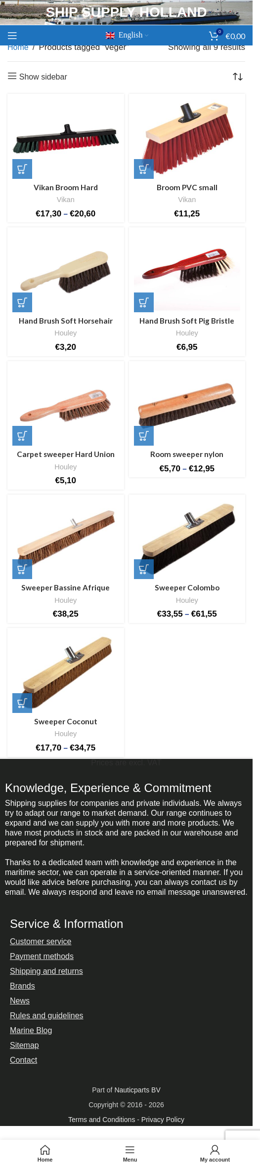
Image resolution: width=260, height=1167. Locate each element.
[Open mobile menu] (12, 35)
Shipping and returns (46, 971)
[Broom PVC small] (187, 138)
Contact (23, 1060)
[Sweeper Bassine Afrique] (65, 539)
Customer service (40, 941)
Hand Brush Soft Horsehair (66, 320)
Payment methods (42, 956)
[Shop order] (237, 76)
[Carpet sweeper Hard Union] (65, 406)
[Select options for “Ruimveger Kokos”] (22, 703)
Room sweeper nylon (186, 454)
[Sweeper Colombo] (187, 539)
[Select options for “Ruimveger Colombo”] (144, 569)
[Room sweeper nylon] (187, 406)
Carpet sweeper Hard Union (66, 454)
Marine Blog (31, 1030)
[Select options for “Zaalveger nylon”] (144, 436)
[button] (144, 169)
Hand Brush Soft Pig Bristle (186, 320)
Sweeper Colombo (187, 587)
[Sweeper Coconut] (65, 672)
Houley (65, 333)
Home (18, 47)
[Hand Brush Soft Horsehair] (65, 272)
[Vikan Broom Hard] (65, 138)
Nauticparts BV (137, 1090)
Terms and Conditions (101, 1120)
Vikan (66, 200)
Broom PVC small (187, 187)
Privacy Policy (162, 1120)
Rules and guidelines (47, 1015)
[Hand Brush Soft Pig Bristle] (187, 272)
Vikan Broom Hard (66, 187)
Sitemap (24, 1045)
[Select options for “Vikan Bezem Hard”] (22, 169)
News (20, 1001)
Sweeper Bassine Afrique (65, 587)
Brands (22, 986)
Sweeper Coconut (65, 721)
